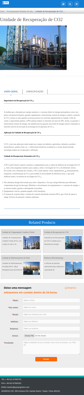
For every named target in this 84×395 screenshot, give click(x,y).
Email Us (70, 288)
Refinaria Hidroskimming (53, 258)
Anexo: (15, 336)
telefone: (14, 322)
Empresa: (14, 329)
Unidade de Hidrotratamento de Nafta (16, 258)
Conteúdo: (7, 343)
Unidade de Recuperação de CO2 (49, 11)
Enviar (46, 359)
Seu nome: (13, 307)
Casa (2, 11)
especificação (34, 91)
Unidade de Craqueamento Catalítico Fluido (18, 232)
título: (15, 300)
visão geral (11, 92)
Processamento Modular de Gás (20, 11)
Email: (15, 315)
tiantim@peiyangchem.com (18, 387)
